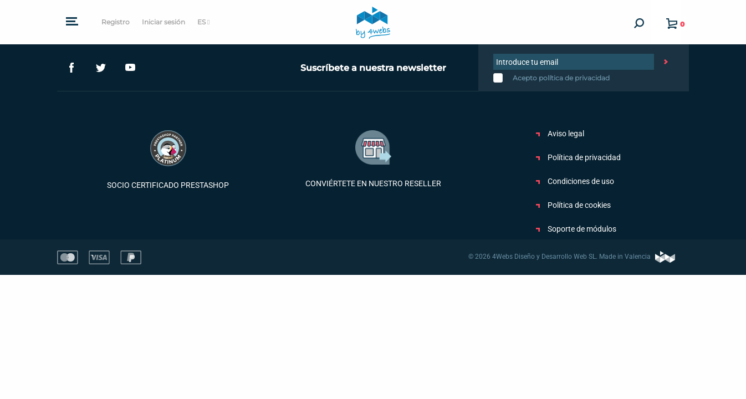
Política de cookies (573, 205)
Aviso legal (560, 133)
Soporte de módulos (576, 228)
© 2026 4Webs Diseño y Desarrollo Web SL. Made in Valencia (571, 256)
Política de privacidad (578, 157)
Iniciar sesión (163, 22)
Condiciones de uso (575, 181)
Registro (115, 22)
